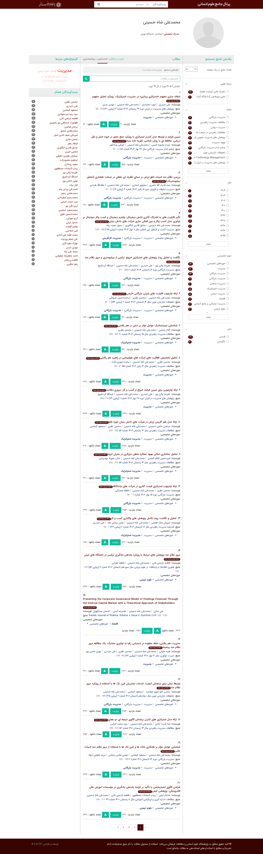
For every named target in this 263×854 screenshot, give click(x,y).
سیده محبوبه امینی (161, 145)
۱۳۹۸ (208, 221)
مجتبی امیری (71, 152)
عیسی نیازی (72, 139)
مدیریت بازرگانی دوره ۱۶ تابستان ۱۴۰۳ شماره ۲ (151, 270)
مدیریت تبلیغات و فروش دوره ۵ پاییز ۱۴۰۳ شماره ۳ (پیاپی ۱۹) (143, 189)
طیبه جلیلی (164, 651)
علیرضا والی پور (162, 265)
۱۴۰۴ (208, 190)
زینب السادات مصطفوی (144, 795)
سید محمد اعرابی (118, 724)
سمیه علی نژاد (71, 251)
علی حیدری (164, 105)
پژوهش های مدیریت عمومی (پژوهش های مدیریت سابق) (208, 137)
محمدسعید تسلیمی (68, 210)
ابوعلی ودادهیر (117, 145)
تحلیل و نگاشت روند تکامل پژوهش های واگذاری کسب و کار (136, 518)
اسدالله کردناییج (105, 265)
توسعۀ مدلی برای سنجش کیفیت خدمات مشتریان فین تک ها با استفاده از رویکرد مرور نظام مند (133, 686)
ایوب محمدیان (149, 105)
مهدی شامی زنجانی (118, 755)
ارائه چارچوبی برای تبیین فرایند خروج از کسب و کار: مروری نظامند (134, 390)
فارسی (208, 337)
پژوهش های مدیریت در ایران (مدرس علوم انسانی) (208, 163)
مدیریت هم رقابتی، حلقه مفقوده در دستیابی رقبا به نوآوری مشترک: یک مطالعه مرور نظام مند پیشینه (134, 645)
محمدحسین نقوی (69, 214)
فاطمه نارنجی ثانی (161, 563)
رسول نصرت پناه (114, 225)
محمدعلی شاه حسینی (128, 105)
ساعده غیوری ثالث (121, 362)
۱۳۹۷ (208, 226)
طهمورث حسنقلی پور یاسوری (63, 123)
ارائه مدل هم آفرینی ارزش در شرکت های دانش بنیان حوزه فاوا (136, 422)
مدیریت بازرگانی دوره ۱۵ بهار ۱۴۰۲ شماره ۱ (153, 495)
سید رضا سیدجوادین (68, 114)
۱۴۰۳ (208, 195)
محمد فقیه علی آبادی (67, 235)
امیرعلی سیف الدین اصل (66, 135)
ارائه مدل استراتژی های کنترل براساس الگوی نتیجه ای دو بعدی (135, 719)
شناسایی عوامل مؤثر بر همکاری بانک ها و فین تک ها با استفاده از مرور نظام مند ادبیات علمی (132, 749)
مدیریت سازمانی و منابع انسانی (208, 304)
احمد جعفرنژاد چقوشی (66, 256)
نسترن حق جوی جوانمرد (158, 692)
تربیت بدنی (62, 76)
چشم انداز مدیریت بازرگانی (208, 148)
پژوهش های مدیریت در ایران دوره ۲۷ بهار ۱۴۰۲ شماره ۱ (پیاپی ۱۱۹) (141, 398)
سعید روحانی (71, 164)
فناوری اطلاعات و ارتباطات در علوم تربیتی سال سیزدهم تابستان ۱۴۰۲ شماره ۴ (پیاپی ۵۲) (131, 567)
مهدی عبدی (108, 105)
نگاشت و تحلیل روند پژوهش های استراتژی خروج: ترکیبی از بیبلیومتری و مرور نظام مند (132, 259)
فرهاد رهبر (73, 143)
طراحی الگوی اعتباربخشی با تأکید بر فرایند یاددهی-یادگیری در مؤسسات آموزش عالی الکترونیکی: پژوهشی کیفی (134, 789)
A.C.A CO (37, 844)
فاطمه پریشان (71, 260)
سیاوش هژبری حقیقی (67, 156)
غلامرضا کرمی (119, 611)
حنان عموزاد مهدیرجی (109, 458)
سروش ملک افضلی (160, 523)
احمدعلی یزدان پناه (68, 189)
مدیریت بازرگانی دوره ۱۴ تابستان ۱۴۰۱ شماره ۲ (151, 759)
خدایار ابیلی (164, 795)
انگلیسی (208, 342)
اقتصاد (53, 71)
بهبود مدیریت (208, 142)
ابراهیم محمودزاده (69, 160)
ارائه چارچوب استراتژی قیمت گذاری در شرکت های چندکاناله (138, 486)
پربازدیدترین (89, 59)
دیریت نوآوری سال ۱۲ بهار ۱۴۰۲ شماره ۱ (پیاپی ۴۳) (149, 656)
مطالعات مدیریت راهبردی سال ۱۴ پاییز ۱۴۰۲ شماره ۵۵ (148, 366)
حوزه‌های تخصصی (164, 117)
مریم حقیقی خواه (97, 755)
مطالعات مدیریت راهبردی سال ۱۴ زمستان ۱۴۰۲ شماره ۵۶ (146, 430)
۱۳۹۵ (208, 236)
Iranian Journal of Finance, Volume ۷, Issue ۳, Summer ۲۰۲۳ (123, 615)
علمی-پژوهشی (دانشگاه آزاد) (208, 97)
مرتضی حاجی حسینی (159, 426)
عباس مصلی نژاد (115, 523)
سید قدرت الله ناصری (159, 185)
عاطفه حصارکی (122, 490)
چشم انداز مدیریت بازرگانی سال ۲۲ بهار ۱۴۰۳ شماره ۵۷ (147, 149)
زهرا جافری (72, 264)
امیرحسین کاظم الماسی (159, 458)
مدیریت (148, 158)
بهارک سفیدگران (70, 243)
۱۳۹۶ (208, 231)
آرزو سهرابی (72, 218)
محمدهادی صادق (69, 131)
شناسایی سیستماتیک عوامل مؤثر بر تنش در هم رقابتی (140, 325)
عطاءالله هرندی (97, 185)
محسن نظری (139, 298)
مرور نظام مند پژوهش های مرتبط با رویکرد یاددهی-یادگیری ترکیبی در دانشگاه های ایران (132, 557)
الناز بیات (73, 185)
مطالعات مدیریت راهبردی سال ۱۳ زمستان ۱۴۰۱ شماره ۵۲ (146, 728)
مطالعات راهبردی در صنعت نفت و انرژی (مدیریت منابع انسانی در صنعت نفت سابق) (208, 132)
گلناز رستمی (164, 330)
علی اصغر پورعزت (69, 239)
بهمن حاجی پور (93, 651)
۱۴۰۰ (208, 211)
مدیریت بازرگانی (132, 198)
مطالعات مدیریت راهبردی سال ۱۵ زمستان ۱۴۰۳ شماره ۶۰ (146, 334)
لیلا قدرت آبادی (162, 724)
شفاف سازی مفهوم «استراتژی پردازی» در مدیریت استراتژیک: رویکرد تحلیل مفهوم (136, 98)
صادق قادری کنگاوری (135, 225)
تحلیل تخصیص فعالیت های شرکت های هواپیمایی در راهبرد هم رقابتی (131, 358)
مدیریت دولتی (208, 127)
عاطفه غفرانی (118, 563)
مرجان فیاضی (71, 127)
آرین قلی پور (71, 206)
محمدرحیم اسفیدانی (68, 197)
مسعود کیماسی (97, 426)
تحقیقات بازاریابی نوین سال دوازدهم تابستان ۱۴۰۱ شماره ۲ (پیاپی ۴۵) (140, 696)
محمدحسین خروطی (119, 298)
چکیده (114, 124)
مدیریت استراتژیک (208, 289)
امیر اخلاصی (72, 231)
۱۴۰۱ (208, 205)
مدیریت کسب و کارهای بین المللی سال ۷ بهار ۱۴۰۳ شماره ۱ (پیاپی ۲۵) (139, 229)
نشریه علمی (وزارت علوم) (208, 92)
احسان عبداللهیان (101, 611)
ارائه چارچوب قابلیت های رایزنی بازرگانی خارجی (144, 293)
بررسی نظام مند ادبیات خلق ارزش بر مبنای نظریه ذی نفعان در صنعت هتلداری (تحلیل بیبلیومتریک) (133, 179)
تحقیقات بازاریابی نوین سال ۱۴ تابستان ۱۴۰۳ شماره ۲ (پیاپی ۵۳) (142, 302)
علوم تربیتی (43, 71)
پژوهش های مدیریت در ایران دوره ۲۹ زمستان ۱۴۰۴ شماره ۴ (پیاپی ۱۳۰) (138, 109)
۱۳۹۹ (208, 216)
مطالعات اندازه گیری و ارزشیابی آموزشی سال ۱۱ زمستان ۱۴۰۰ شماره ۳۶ (140, 799)
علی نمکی (158, 611)
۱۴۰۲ (208, 201)
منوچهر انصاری (139, 185)
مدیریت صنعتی (208, 284)
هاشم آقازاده (72, 227)
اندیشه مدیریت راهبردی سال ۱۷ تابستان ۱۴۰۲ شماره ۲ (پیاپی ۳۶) (142, 527)
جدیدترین (102, 59)
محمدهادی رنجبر (69, 193)
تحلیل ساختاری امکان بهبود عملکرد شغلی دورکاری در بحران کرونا (135, 454)
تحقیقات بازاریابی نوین (208, 153)
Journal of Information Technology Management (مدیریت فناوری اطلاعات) (208, 158)
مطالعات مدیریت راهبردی (208, 122)
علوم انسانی (48, 81)
